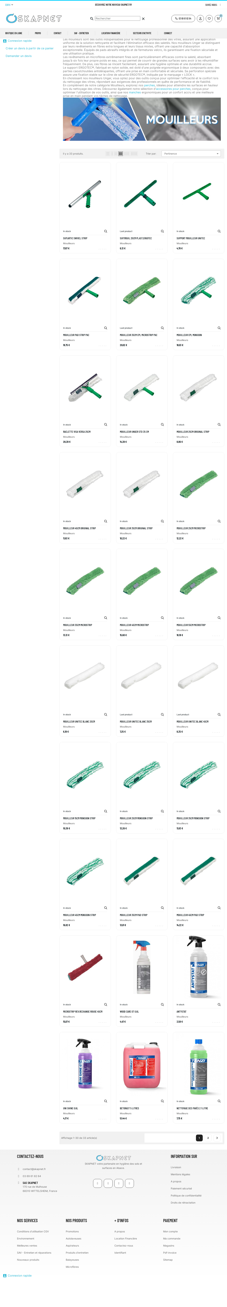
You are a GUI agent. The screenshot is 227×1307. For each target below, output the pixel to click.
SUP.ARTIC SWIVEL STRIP (75, 265)
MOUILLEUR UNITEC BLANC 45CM (192, 748)
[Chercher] (117, 18)
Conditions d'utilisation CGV (33, 1258)
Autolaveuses (73, 1265)
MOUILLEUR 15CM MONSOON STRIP (79, 845)
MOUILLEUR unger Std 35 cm (134, 458)
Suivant (217, 1165)
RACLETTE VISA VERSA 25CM (76, 458)
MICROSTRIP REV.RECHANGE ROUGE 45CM (82, 1038)
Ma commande (171, 1265)
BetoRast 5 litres (129, 1135)
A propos (176, 1208)
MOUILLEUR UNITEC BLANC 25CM (79, 748)
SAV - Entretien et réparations (34, 1279)
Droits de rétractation (183, 1229)
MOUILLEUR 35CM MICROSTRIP (77, 652)
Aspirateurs (72, 1272)
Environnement (25, 1265)
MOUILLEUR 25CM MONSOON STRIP (136, 845)
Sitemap (168, 1286)
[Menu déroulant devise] (9, 5)
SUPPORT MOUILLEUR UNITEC (191, 265)
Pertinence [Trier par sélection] (192, 181)
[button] (183, 18)
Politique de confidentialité (186, 1222)
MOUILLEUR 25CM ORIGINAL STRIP (193, 458)
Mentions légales (180, 1201)
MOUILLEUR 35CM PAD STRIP (133, 942)
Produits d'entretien (77, 1279)
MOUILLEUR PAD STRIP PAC (76, 362)
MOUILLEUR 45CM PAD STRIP (190, 942)
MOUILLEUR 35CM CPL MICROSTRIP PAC (138, 362)
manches (135, 119)
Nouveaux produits (28, 1286)
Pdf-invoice (169, 1279)
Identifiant (120, 1279)
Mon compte (170, 1258)
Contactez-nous (123, 1272)
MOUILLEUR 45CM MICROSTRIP (134, 652)
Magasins (168, 1272)
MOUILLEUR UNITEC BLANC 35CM (136, 748)
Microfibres (72, 1294)
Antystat (181, 1038)
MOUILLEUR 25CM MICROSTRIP (191, 555)
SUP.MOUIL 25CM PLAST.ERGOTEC (136, 265)
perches (149, 112)
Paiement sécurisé (181, 1215)
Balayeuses (72, 1286)
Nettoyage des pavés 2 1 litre (192, 1135)
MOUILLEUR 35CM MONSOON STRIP (193, 845)
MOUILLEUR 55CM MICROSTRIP (191, 652)
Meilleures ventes (27, 1272)
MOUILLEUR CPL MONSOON (189, 362)
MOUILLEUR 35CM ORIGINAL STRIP (136, 555)
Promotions (72, 1258)
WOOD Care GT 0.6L (129, 1038)
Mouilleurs (14, 49)
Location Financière (125, 1265)
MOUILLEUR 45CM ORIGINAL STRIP (79, 555)
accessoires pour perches (173, 116)
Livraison (176, 1194)
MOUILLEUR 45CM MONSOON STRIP (79, 942)
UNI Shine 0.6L (70, 1135)
